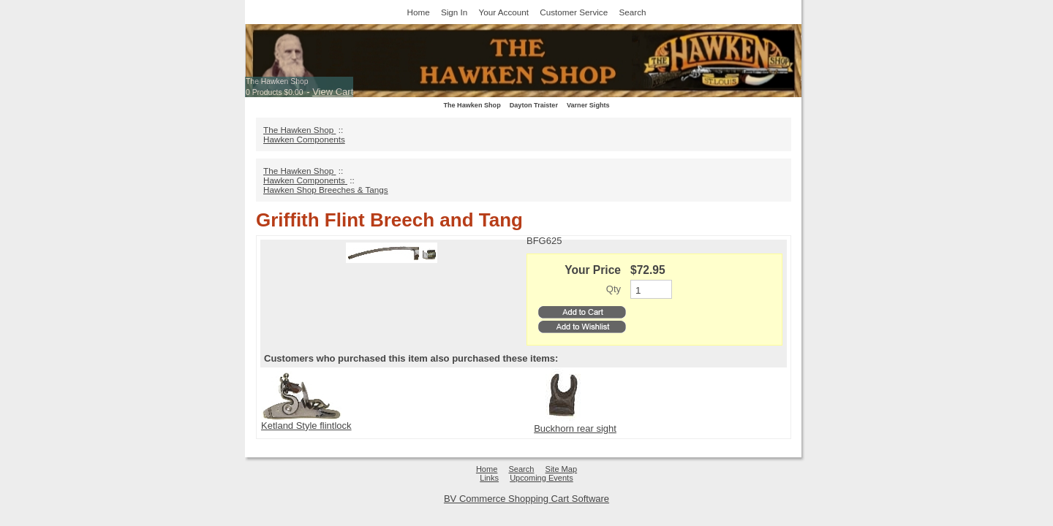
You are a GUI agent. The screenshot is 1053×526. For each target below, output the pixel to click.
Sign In (454, 12)
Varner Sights (588, 105)
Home (418, 12)
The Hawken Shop (277, 81)
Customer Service (574, 12)
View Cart (332, 91)
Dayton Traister (534, 105)
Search (632, 12)
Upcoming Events (541, 477)
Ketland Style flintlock (306, 425)
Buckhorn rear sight (575, 428)
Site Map (562, 469)
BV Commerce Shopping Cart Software (526, 498)
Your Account (504, 12)
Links (489, 477)
